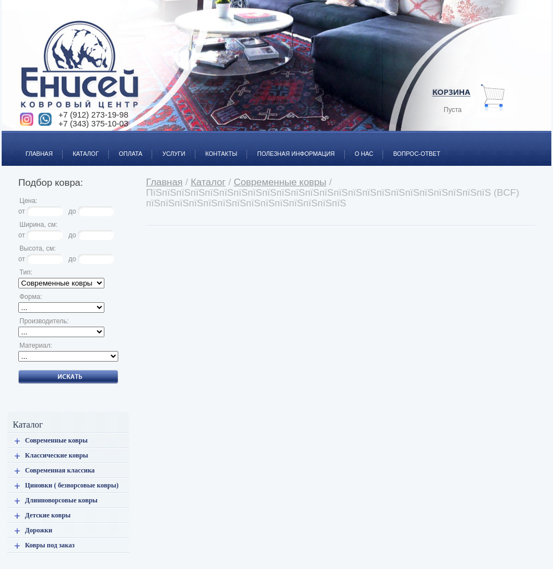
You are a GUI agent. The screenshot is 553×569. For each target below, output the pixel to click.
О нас (359, 147)
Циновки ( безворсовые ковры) (71, 485)
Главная (34, 147)
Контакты (216, 147)
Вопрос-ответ (411, 147)
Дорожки (38, 530)
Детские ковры (48, 515)
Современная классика (60, 470)
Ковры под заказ (49, 545)
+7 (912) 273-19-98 (93, 114)
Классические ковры (56, 455)
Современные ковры (56, 440)
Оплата (125, 147)
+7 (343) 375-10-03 (93, 123)
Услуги (168, 147)
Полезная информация (291, 147)
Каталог (81, 147)
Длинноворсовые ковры (61, 500)
